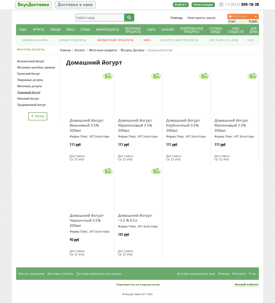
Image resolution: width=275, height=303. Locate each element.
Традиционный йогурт (31, 104)
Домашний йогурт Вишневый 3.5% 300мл (87, 125)
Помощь (176, 18)
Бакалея (167, 29)
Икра (147, 40)
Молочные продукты (133, 30)
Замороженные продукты (191, 30)
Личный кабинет (246, 284)
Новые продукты (72, 40)
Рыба (23, 29)
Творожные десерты (30, 80)
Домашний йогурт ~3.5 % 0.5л (135, 218)
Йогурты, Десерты (132, 50)
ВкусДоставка (33, 4)
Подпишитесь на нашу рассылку (138, 284)
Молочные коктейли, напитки (36, 67)
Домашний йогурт (28, 92)
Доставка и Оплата (60, 273)
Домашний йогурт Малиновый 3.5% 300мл (231, 125)
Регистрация (203, 4)
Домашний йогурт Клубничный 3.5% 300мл (183, 125)
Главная (65, 50)
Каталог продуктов (31, 273)
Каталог (80, 50)
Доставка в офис (75, 4)
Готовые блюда (215, 30)
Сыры (151, 29)
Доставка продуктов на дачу (196, 273)
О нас (253, 273)
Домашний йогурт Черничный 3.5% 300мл (87, 220)
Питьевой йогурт (28, 98)
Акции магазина (35, 40)
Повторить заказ (201, 18)
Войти (181, 4)
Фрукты (38, 29)
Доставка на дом (224, 40)
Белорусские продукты (180, 40)
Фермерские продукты (116, 40)
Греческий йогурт (28, 73)
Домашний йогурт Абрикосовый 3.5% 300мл (135, 125)
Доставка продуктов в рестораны (98, 273)
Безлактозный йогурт (30, 61)
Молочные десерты (29, 86)
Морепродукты (107, 29)
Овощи (55, 29)
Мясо (71, 29)
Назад (37, 116)
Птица (85, 29)
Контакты (239, 273)
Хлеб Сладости (235, 30)
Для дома (253, 30)
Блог (251, 40)
